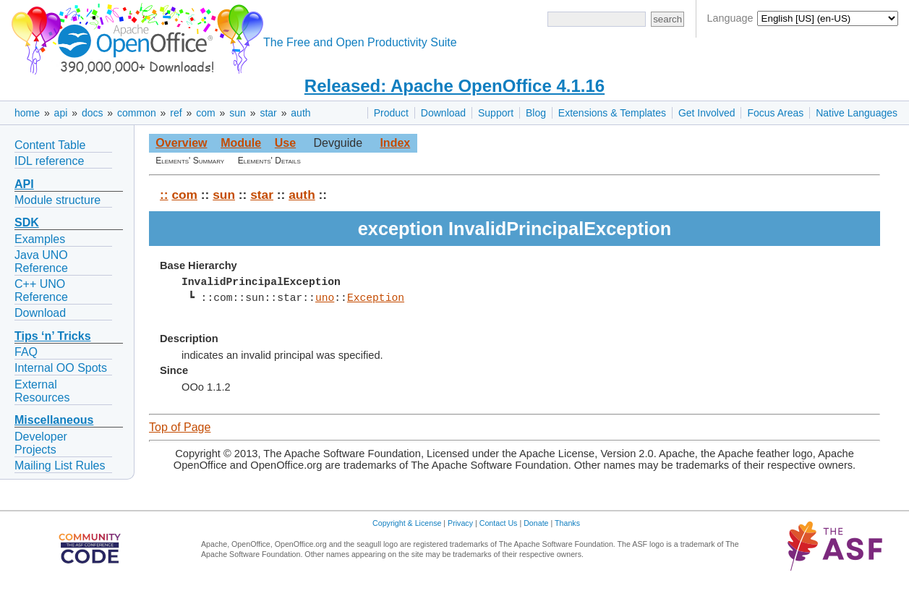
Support (495, 113)
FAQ (26, 352)
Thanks (567, 523)
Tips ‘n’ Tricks (52, 336)
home (27, 113)
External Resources (41, 391)
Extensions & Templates (612, 113)
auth (300, 113)
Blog (536, 113)
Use (285, 143)
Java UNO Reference (41, 261)
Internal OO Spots (60, 368)
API (24, 184)
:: (164, 194)
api (61, 113)
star (268, 113)
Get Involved (706, 113)
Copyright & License (406, 523)
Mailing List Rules (59, 465)
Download (443, 113)
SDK (26, 222)
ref (176, 113)
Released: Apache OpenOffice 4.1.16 (454, 85)
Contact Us (498, 523)
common (136, 113)
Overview (181, 143)
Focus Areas (775, 113)
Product (391, 113)
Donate (536, 523)
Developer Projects (40, 443)
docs (92, 113)
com (205, 113)
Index (395, 143)
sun (237, 113)
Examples (39, 239)
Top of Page (179, 427)
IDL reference (49, 161)
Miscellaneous (53, 420)
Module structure (57, 200)
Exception (375, 298)
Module (241, 143)
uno (324, 298)
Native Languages (856, 113)
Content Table (49, 145)
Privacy (460, 523)
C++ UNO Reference (41, 290)
